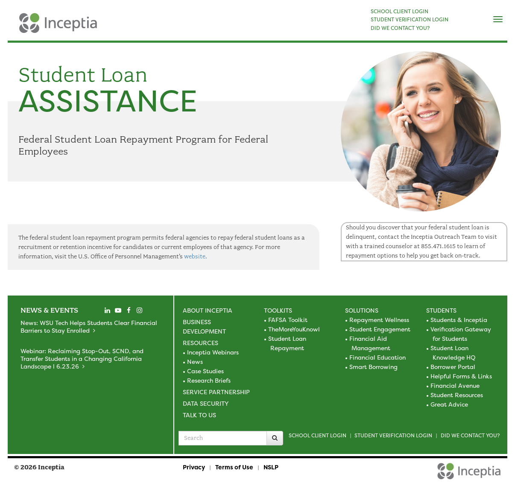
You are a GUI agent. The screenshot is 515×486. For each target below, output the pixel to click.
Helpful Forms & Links (461, 376)
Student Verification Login (393, 435)
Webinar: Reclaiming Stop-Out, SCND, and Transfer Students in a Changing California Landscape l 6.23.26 (81, 358)
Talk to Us (199, 415)
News (195, 361)
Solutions (361, 310)
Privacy (194, 467)
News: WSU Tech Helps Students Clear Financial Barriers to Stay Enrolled (88, 326)
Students (441, 310)
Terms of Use (234, 467)
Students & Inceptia (458, 320)
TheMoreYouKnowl (294, 329)
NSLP (270, 467)
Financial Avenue (455, 385)
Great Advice (449, 404)
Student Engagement (379, 329)
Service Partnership (216, 392)
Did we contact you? (470, 435)
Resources (200, 343)
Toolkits (278, 310)
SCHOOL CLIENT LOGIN (399, 12)
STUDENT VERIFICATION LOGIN (409, 20)
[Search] (274, 438)
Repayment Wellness (379, 320)
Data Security (205, 403)
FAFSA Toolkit (287, 320)
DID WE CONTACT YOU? (400, 28)
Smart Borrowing (373, 367)
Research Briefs (209, 380)
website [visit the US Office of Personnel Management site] (194, 256)
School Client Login (317, 435)
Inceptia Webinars (213, 352)
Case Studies (205, 371)
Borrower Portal (452, 367)
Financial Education (377, 357)
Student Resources (456, 395)
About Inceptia (207, 310)
